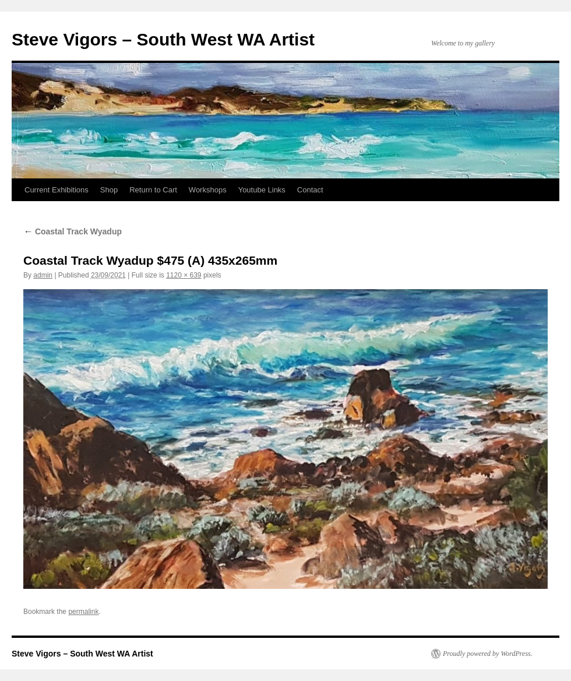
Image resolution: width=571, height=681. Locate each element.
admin (42, 275)
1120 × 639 (183, 275)
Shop (109, 189)
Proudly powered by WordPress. (488, 654)
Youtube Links (262, 189)
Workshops (208, 189)
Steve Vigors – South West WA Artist (163, 39)
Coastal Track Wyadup (72, 231)
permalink (83, 612)
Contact (310, 189)
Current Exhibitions (56, 189)
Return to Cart (153, 189)
